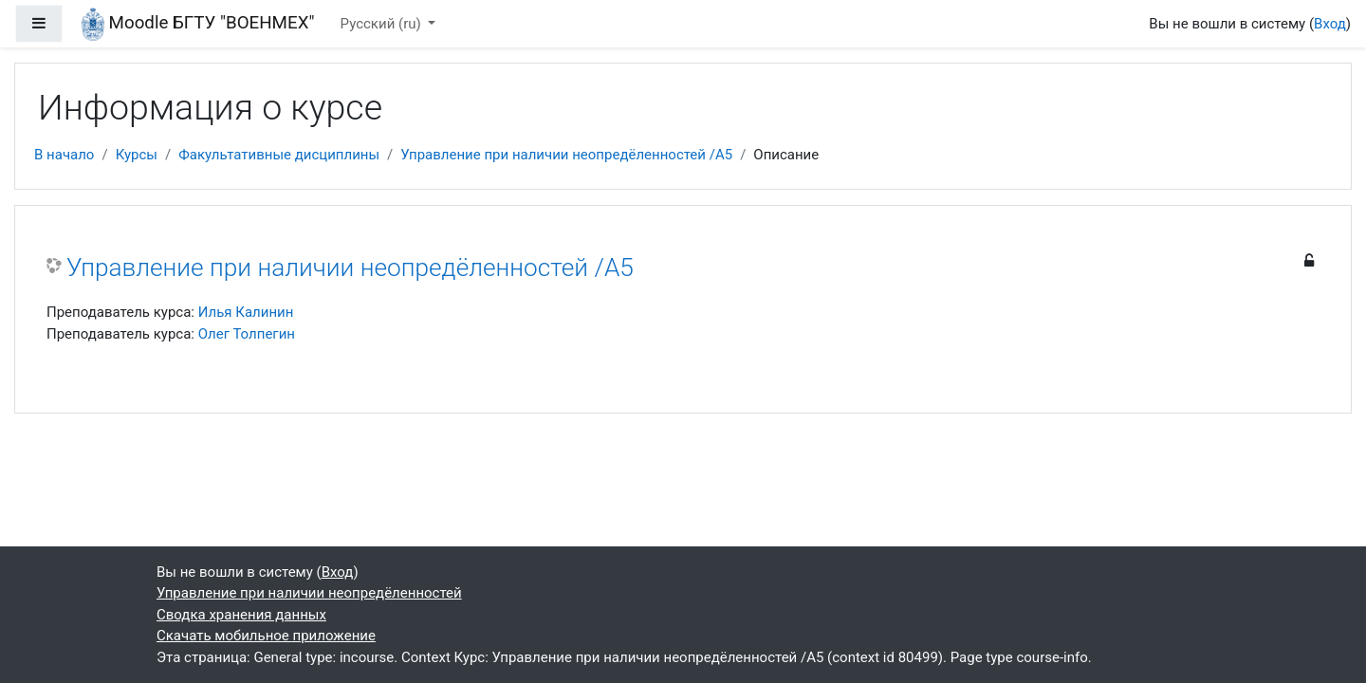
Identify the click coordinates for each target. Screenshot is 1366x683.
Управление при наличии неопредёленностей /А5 (566, 154)
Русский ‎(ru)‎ (383, 23)
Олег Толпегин (246, 333)
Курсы (136, 154)
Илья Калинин (246, 312)
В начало (64, 154)
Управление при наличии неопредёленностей (309, 592)
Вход (1330, 23)
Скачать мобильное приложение (266, 635)
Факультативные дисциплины (278, 154)
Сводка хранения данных (241, 614)
